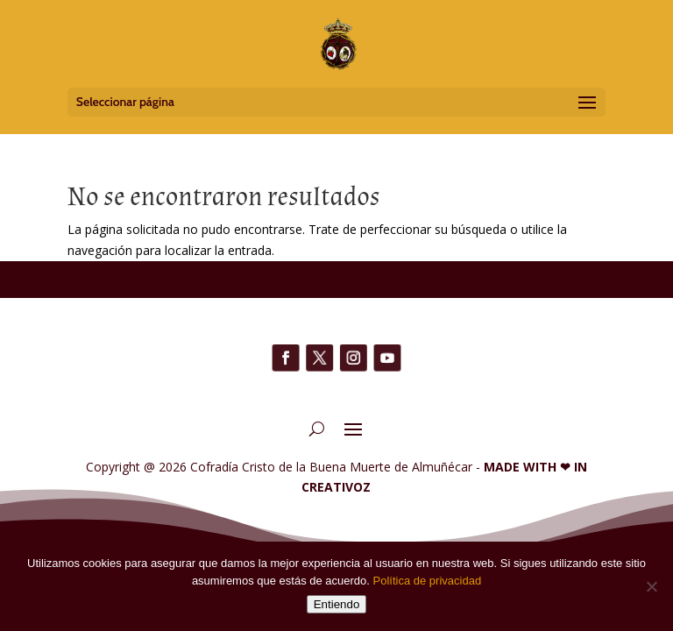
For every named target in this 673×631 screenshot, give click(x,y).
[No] (651, 586)
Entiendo (337, 604)
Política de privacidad (427, 580)
